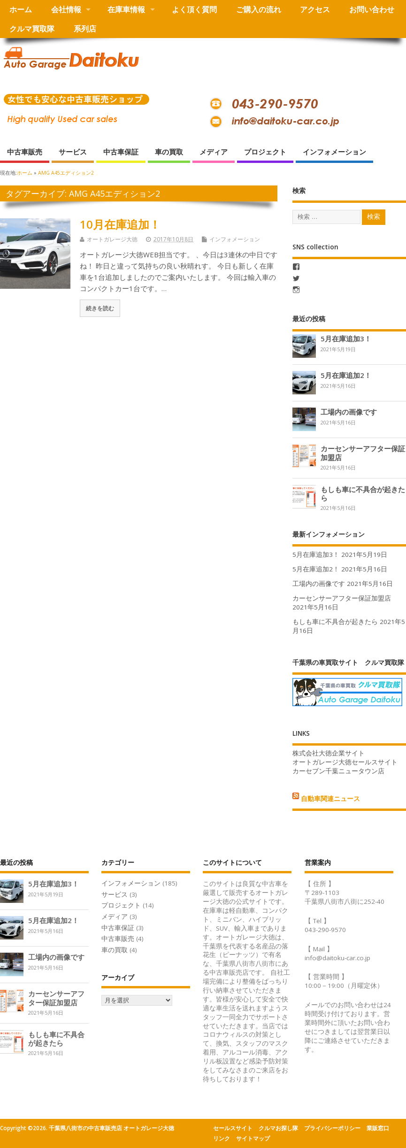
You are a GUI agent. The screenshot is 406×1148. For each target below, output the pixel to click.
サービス (73, 151)
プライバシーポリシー (332, 1128)
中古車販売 (24, 151)
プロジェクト (265, 151)
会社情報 (66, 9)
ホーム (20, 9)
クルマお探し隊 (278, 1128)
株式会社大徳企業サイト (328, 753)
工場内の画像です (349, 411)
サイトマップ (253, 1138)
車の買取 (169, 151)
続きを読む (100, 308)
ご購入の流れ (258, 9)
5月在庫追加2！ (346, 375)
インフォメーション (334, 151)
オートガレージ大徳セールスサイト (345, 762)
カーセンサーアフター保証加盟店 (363, 453)
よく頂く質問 (194, 9)
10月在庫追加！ (120, 224)
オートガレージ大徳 (112, 239)
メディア (213, 151)
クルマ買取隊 (31, 28)
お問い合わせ (371, 9)
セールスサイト (233, 1128)
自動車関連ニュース (330, 798)
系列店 (85, 28)
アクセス (315, 9)
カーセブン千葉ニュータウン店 (338, 771)
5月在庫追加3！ (346, 338)
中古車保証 (120, 151)
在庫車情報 (126, 9)
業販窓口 (378, 1128)
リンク (221, 1138)
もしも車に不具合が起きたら (363, 493)
